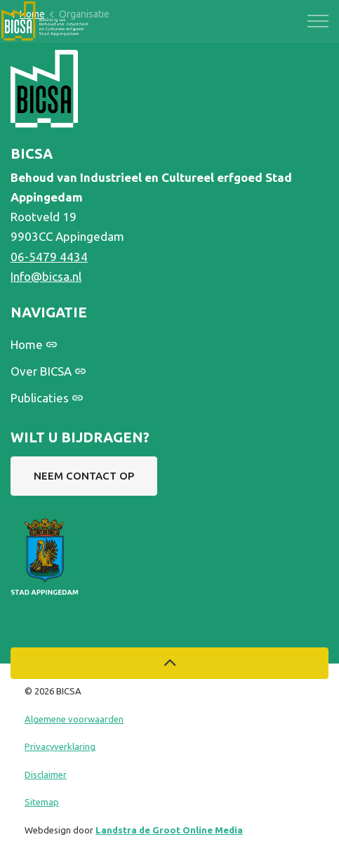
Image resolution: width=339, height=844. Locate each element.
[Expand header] (318, 21)
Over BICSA (48, 371)
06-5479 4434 (49, 256)
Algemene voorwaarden (74, 719)
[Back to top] (169, 663)
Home (34, 344)
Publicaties (47, 397)
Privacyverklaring (60, 746)
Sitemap (42, 802)
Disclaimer (46, 774)
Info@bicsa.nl (46, 276)
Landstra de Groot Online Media (169, 830)
